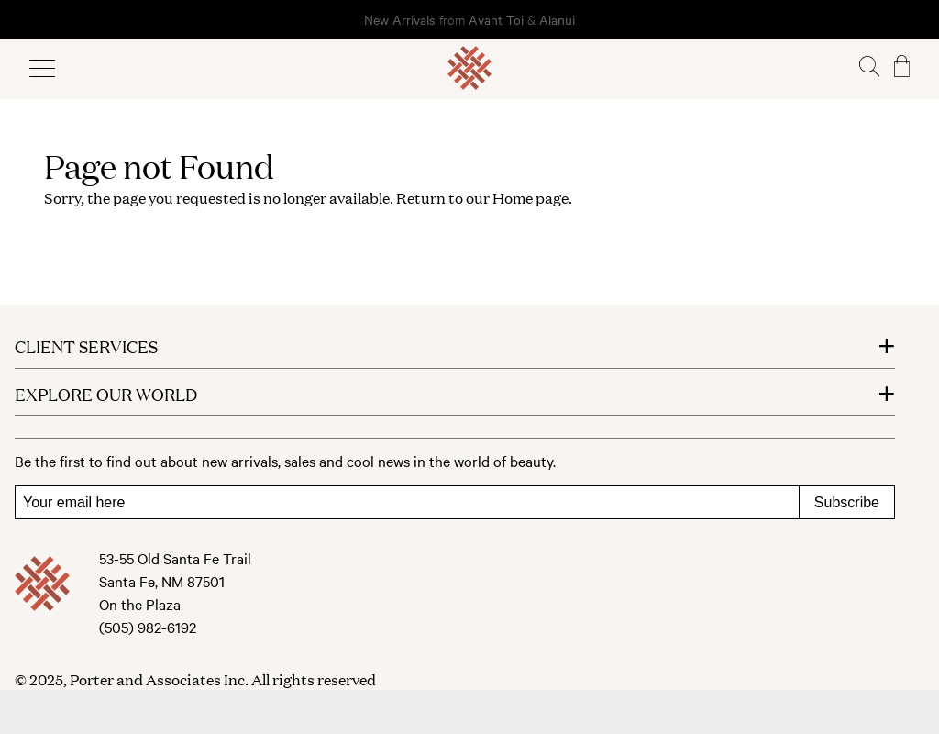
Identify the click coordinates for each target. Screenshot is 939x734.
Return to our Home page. (484, 197)
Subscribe (846, 502)
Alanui (557, 19)
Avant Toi (496, 19)
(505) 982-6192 (147, 627)
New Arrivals (400, 19)
